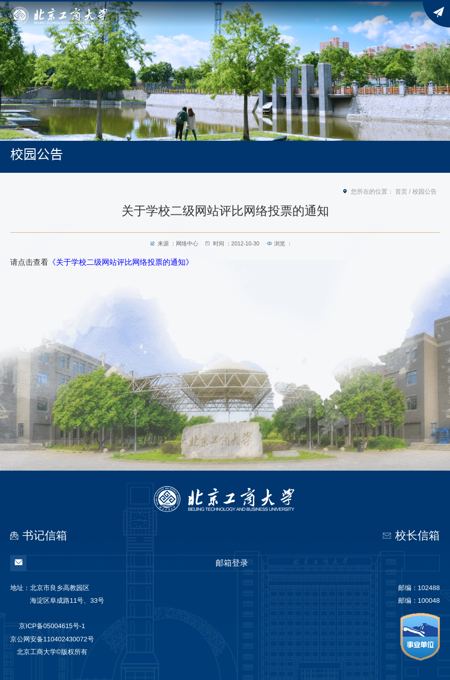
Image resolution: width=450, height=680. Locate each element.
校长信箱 (417, 535)
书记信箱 (44, 535)
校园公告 (424, 191)
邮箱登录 (129, 563)
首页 (401, 191)
